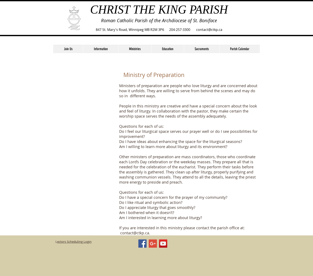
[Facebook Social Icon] (142, 243)
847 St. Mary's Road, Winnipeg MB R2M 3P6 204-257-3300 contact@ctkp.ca (159, 29)
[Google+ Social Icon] (153, 243)
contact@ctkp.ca (134, 232)
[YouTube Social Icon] (163, 243)
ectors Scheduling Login (74, 241)
